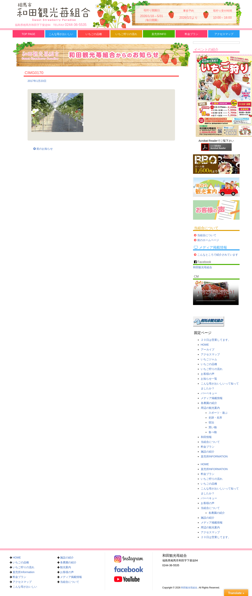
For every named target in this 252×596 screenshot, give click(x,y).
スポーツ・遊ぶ (218, 412)
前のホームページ (208, 240)
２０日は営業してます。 (216, 339)
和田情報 (206, 437)
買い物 (213, 427)
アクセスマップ (223, 34)
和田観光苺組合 (202, 267)
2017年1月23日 (37, 80)
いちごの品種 (94, 34)
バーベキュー (209, 393)
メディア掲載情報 (212, 398)
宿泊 (211, 422)
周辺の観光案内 (210, 407)
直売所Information (23, 572)
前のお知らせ (43, 148)
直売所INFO (159, 34)
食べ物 (213, 432)
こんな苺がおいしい (61, 34)
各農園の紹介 (209, 403)
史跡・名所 (215, 417)
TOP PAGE (28, 34)
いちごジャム (209, 359)
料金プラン (191, 34)
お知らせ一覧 (209, 378)
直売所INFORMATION (214, 456)
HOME (205, 344)
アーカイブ (207, 349)
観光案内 (65, 567)
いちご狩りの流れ (126, 34)
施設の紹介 (207, 451)
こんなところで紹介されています (217, 254)
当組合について (206, 235)
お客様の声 (207, 373)
